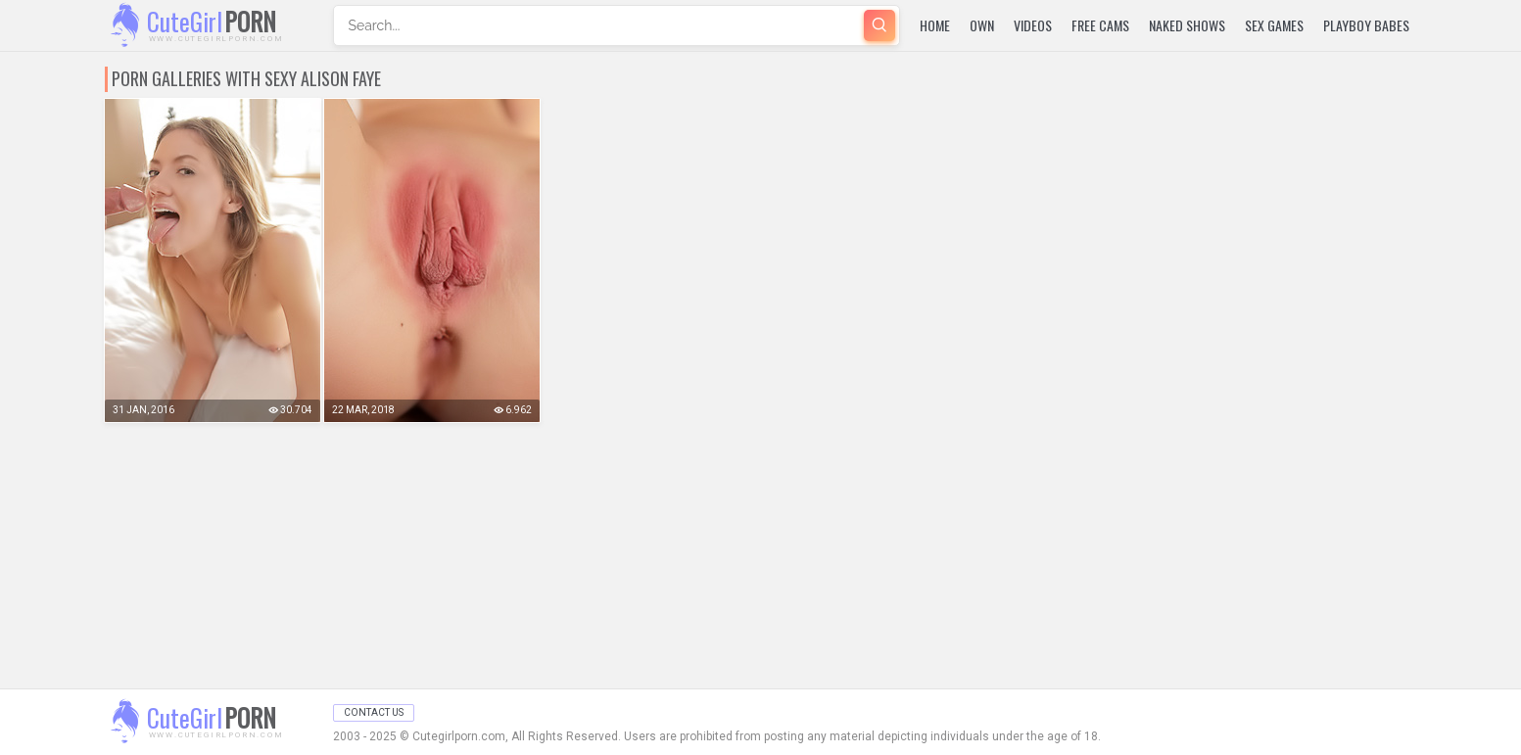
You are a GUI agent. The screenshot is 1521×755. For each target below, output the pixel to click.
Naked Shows (1187, 25)
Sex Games (1274, 25)
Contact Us (374, 712)
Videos (1033, 25)
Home (935, 25)
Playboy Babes (1366, 25)
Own (982, 25)
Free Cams (1100, 25)
